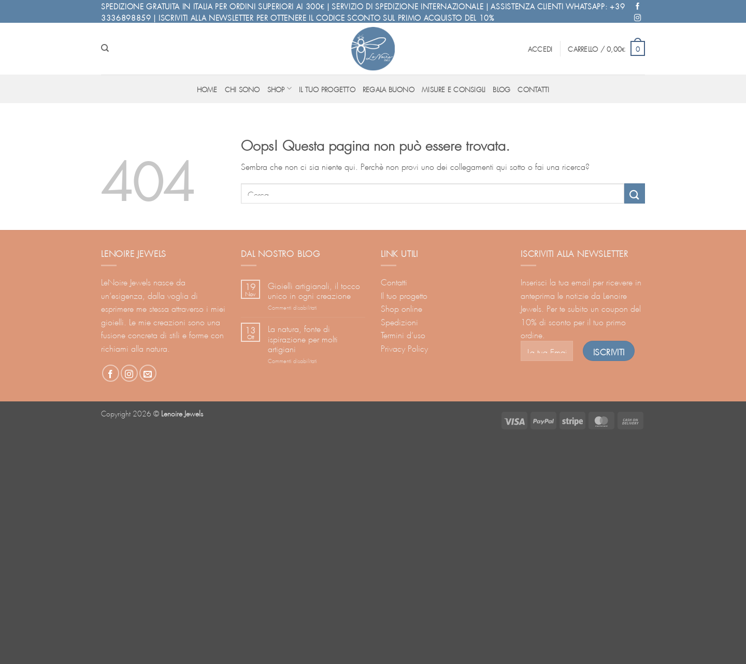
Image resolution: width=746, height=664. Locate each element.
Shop (279, 88)
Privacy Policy (404, 347)
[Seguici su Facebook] (637, 5)
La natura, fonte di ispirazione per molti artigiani (303, 337)
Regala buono (388, 88)
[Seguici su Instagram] (637, 17)
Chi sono (242, 88)
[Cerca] (105, 48)
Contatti (533, 88)
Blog (501, 88)
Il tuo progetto (327, 88)
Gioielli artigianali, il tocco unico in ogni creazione (314, 289)
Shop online (401, 307)
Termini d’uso (403, 333)
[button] (540, 48)
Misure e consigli (453, 88)
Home (207, 88)
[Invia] (634, 193)
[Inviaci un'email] (147, 373)
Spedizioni (399, 321)
